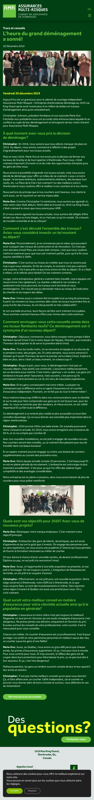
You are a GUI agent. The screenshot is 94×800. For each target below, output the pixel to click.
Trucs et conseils (14, 28)
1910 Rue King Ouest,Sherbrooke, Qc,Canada (47, 755)
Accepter (14, 790)
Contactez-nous (76, 739)
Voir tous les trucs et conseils (24, 697)
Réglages (32, 790)
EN (89, 9)
